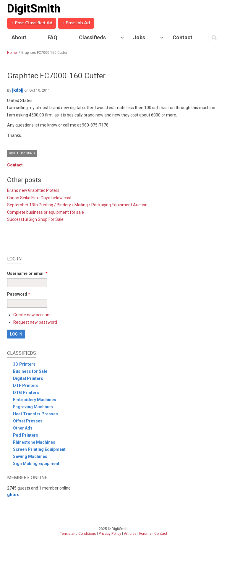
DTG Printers (26, 392)
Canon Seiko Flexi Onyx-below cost (39, 197)
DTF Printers (25, 385)
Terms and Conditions (78, 534)
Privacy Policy (110, 534)
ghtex (13, 494)
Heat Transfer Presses (35, 414)
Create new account (32, 314)
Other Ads (23, 428)
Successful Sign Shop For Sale (35, 219)
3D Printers (24, 364)
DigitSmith (33, 8)
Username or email (27, 273)
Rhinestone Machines (34, 442)
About (19, 37)
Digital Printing (22, 153)
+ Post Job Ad (76, 23)
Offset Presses (28, 421)
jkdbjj (17, 90)
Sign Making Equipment (36, 463)
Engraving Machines (33, 406)
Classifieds (92, 37)
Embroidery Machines (34, 399)
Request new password (35, 322)
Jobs (139, 37)
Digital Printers (28, 378)
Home (12, 53)
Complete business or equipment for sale (45, 212)
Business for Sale (30, 371)
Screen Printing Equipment (39, 449)
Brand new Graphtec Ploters (33, 190)
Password (18, 294)
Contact (182, 37)
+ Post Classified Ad (31, 23)
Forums (145, 534)
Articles (130, 534)
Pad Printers (25, 435)
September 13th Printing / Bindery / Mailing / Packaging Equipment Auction (77, 205)
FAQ (52, 37)
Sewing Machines (30, 456)
